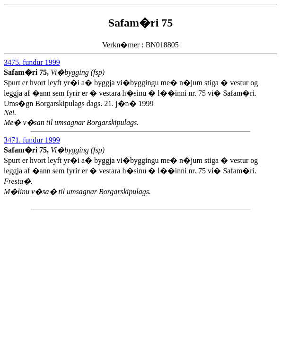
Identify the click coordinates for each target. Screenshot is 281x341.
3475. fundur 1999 (32, 62)
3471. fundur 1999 (32, 140)
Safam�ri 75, (27, 72)
